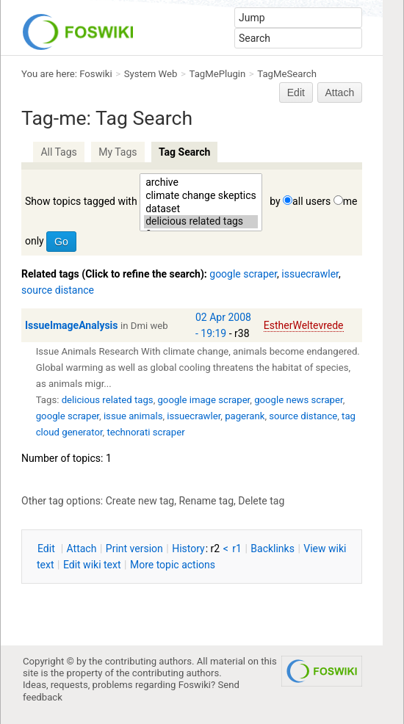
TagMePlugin (218, 73)
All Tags (58, 152)
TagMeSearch (287, 73)
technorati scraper (145, 432)
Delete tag (261, 501)
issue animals (133, 415)
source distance (57, 290)
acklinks (272, 548)
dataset (201, 209)
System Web (151, 73)
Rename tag (206, 501)
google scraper (243, 274)
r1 (237, 548)
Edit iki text (92, 565)
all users (311, 201)
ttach (82, 548)
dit (47, 548)
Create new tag (140, 501)
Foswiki (95, 73)
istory (188, 548)
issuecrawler (310, 274)
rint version (134, 548)
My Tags (117, 152)
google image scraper (203, 399)
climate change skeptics (201, 196)
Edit (296, 92)
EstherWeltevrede (304, 325)
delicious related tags (201, 221)
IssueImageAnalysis (71, 325)
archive (201, 182)
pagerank (244, 415)
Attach (340, 92)
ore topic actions (172, 565)
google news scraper (298, 399)
